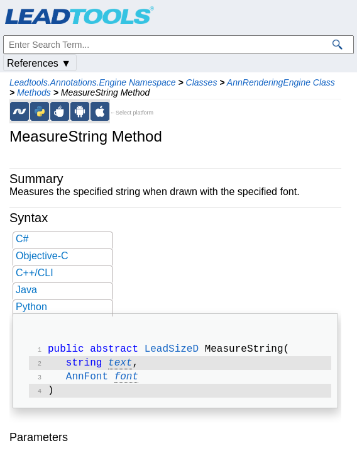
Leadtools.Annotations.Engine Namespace (92, 82)
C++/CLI (34, 272)
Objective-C (42, 255)
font (126, 381)
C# (22, 238)
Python (31, 306)
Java (26, 289)
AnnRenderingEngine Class (281, 82)
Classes (201, 82)
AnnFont (87, 381)
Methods (34, 92)
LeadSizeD (172, 350)
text (120, 365)
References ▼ (39, 63)
